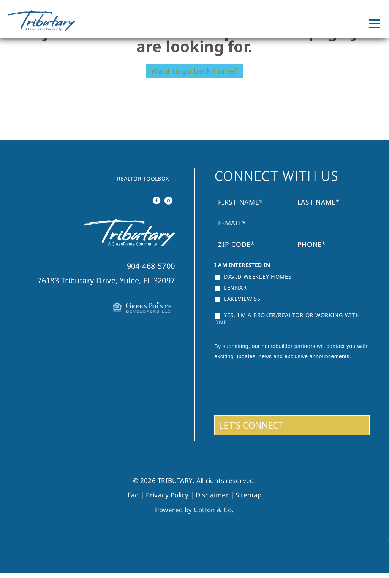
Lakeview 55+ (239, 298)
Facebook (157, 202)
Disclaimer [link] (212, 495)
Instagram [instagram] (169, 202)
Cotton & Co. (214, 509)
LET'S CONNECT (251, 425)
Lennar (230, 287)
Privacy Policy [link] (167, 495)
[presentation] (272, 387)
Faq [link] (133, 495)
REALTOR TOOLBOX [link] (143, 178)
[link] (129, 244)
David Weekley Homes (252, 276)
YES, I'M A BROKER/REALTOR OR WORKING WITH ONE (287, 319)
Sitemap (248, 495)
